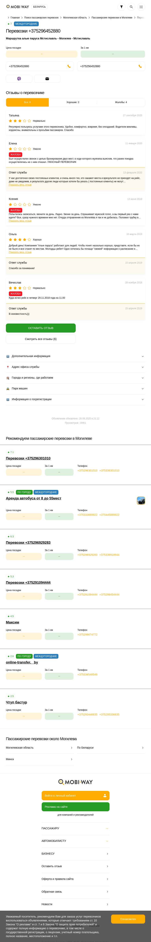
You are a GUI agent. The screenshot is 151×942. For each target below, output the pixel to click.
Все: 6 (27, 102)
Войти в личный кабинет (75, 784)
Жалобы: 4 (121, 102)
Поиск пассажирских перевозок (41, 17)
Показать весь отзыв (20, 184)
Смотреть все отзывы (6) (111, 328)
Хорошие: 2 (73, 102)
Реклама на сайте (56, 795)
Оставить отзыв (39, 328)
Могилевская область (75, 17)
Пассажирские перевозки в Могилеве (112, 17)
